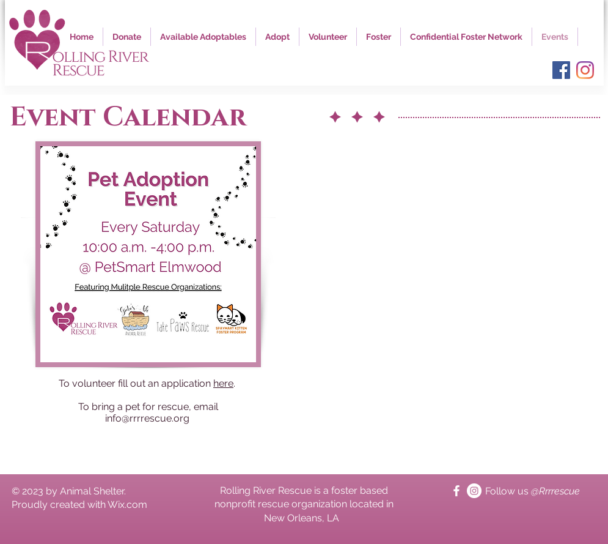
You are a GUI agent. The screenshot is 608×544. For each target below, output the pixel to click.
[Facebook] (561, 70)
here (223, 383)
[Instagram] (585, 70)
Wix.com (127, 504)
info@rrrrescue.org (147, 418)
